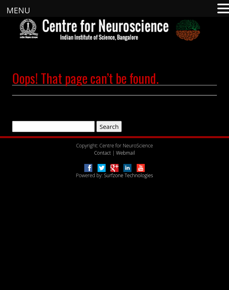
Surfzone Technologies (128, 175)
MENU (18, 10)
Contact (102, 152)
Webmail (125, 152)
